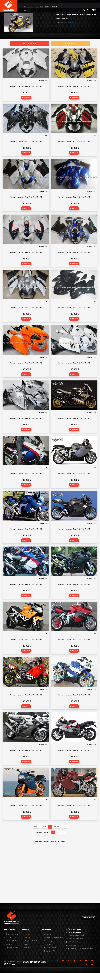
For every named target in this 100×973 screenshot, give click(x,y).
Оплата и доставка (50, 948)
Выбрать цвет (69, 43)
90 (63, 832)
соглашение (72, 945)
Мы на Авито (48, 944)
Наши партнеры (12, 941)
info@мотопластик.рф (76, 935)
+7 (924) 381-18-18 (73, 929)
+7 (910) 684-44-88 (73, 932)
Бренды (27, 937)
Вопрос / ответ (11, 937)
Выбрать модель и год (29, 43)
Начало (36, 826)
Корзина (27, 948)
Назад (44, 826)
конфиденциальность (76, 938)
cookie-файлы (73, 942)
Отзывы (9, 944)
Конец (64, 826)
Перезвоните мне (88, 917)
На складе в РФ (49, 951)
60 (58, 832)
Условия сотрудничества (53, 937)
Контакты (47, 934)
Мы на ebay (48, 941)
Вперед (56, 826)
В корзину (26, 97)
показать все (70, 22)
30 (53, 832)
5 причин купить (12, 934)
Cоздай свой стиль (31, 941)
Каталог (28, 934)
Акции (26, 944)
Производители (12, 948)
